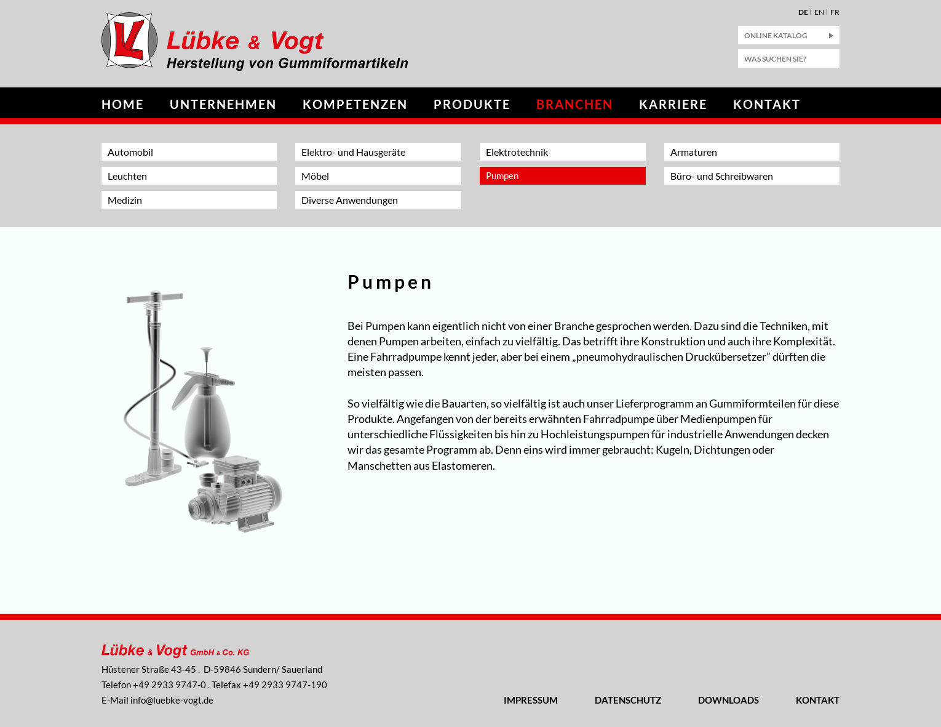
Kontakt (767, 104)
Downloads (728, 699)
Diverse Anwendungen (349, 200)
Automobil (130, 152)
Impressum (531, 699)
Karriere (673, 104)
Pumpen (502, 175)
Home (122, 104)
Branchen (574, 104)
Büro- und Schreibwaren (721, 176)
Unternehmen (223, 104)
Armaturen (693, 152)
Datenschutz (628, 699)
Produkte (472, 104)
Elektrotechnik (517, 152)
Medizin (125, 200)
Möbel (315, 176)
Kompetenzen (355, 104)
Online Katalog (776, 35)
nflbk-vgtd (171, 699)
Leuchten (127, 176)
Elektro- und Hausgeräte (353, 152)
